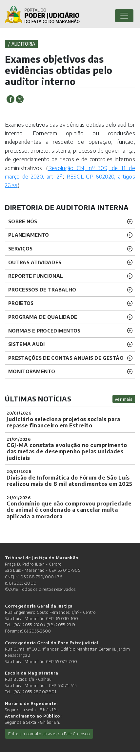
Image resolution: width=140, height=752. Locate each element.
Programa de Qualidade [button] (42, 317)
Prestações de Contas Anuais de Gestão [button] (66, 358)
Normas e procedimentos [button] (44, 330)
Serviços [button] (20, 248)
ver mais (124, 399)
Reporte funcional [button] (35, 276)
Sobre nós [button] (22, 221)
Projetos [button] (20, 303)
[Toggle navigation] (124, 15)
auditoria (23, 44)
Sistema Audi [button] (26, 344)
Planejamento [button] (28, 235)
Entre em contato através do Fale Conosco (49, 733)
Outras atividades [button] (34, 262)
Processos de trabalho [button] (42, 289)
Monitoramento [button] (31, 371)
